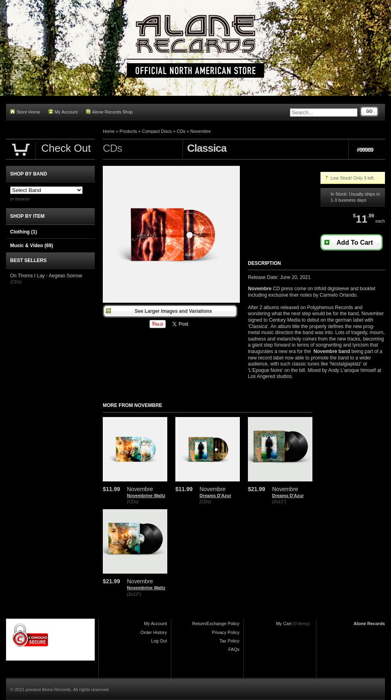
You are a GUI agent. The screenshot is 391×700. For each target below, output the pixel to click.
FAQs (233, 649)
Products (128, 131)
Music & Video (31, 245)
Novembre (200, 131)
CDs (181, 131)
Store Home (25, 111)
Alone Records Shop (109, 111)
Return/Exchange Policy (215, 623)
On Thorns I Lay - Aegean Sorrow (46, 276)
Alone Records (369, 623)
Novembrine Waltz (146, 495)
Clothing (23, 232)
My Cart (284, 623)
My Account (63, 111)
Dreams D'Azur (215, 495)
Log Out (159, 640)
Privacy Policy (225, 632)
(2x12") (279, 501)
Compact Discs (157, 131)
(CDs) (133, 501)
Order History (154, 632)
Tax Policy (229, 640)
